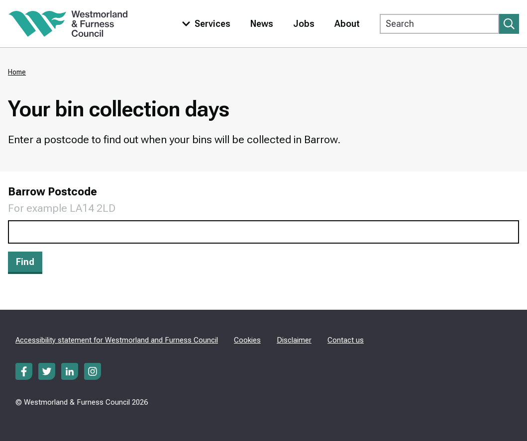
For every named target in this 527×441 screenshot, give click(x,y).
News (261, 23)
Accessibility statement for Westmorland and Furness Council (116, 340)
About (347, 23)
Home (17, 72)
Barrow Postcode (52, 191)
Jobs (304, 23)
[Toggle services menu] (204, 23)
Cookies (247, 340)
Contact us (345, 340)
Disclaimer (294, 340)
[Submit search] (509, 24)
